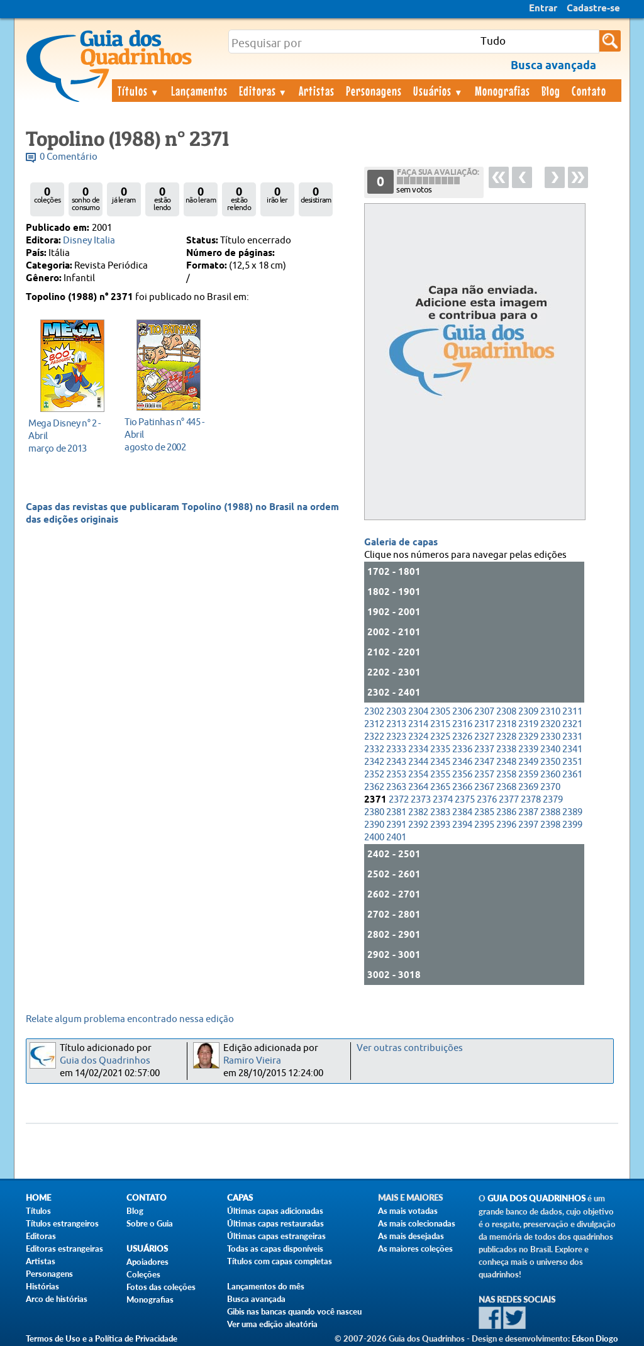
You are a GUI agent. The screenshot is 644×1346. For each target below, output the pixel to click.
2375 (465, 800)
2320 (550, 724)
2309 (528, 712)
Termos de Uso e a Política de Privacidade (101, 1338)
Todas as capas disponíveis (275, 1248)
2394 (462, 825)
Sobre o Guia (149, 1223)
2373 (421, 800)
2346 (462, 762)
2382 (418, 812)
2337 (484, 749)
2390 (374, 825)
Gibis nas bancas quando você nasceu (294, 1311)
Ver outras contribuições (410, 1048)
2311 (572, 712)
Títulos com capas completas (279, 1261)
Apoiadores (147, 1262)
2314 (418, 724)
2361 (572, 775)
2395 (484, 825)
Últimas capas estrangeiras (276, 1236)
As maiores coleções (415, 1248)
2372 (399, 800)
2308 (506, 712)
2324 (418, 737)
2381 (396, 812)
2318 (506, 724)
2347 (484, 762)
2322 (374, 737)
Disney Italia (89, 241)
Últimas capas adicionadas (275, 1211)
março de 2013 (68, 435)
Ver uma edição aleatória (272, 1324)
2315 (440, 724)
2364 (418, 787)
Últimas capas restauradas (275, 1223)
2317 (484, 724)
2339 (528, 749)
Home (38, 1198)
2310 (550, 712)
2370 (550, 787)
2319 (528, 724)
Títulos (139, 90)
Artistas (317, 90)
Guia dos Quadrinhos (105, 1061)
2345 (440, 762)
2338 (506, 749)
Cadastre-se (593, 9)
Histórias (42, 1286)
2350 (550, 762)
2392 (418, 825)
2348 (506, 762)
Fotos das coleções (161, 1287)
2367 (484, 787)
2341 (572, 749)
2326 (462, 737)
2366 (462, 787)
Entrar (543, 9)
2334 (418, 749)
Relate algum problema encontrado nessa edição (130, 1019)
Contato (589, 90)
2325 (440, 737)
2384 (462, 812)
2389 (572, 812)
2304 (418, 712)
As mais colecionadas (416, 1223)
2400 (374, 837)
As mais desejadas (411, 1236)
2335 (440, 749)
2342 (374, 762)
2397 (528, 825)
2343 (396, 762)
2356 (462, 775)
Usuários (438, 90)
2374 (443, 800)
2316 (462, 724)
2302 (374, 712)
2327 (484, 737)
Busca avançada (256, 1299)
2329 (528, 737)
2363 (396, 787)
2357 (484, 775)
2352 (374, 775)
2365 (440, 787)
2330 (550, 737)
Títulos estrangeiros (62, 1223)
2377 (509, 800)
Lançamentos (199, 90)
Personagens (374, 90)
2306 (462, 712)
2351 (572, 762)
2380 (374, 812)
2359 (528, 775)
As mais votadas (408, 1211)
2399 (572, 825)
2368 (506, 787)
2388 (550, 812)
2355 (440, 775)
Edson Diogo (595, 1338)
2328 (506, 737)
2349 (528, 762)
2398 (550, 825)
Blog (550, 90)
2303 (396, 712)
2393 (440, 825)
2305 (440, 712)
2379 (553, 800)
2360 (550, 775)
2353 (396, 775)
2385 (484, 812)
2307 (484, 712)
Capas (240, 1198)
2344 (418, 762)
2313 (396, 724)
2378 (531, 800)
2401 (396, 837)
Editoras (263, 90)
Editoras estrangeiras (64, 1248)
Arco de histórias (56, 1299)
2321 (572, 724)
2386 (506, 812)
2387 (528, 812)
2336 (462, 749)
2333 (396, 749)
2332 (374, 749)
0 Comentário (68, 157)
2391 (396, 825)
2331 (572, 737)
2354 (418, 775)
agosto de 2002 (165, 434)
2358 (506, 775)
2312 (374, 724)
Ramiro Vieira (252, 1061)
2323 (396, 737)
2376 (487, 800)
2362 (374, 787)
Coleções (143, 1274)
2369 (528, 787)
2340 (550, 749)
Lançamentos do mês (265, 1286)
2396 (506, 825)
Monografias (502, 90)
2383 (440, 812)
